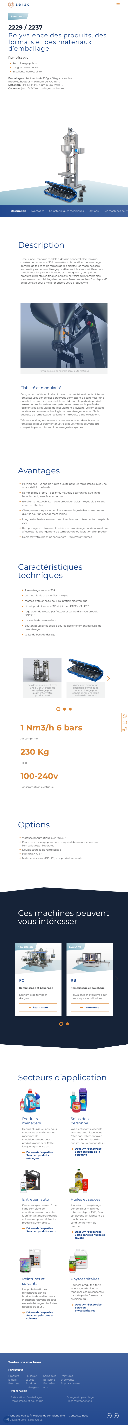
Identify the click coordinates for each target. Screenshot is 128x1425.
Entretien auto (49, 1385)
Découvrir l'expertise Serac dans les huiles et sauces (90, 1234)
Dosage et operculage (80, 1397)
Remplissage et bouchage (27, 1400)
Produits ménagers (32, 1385)
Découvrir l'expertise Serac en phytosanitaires (88, 1307)
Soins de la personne (49, 1377)
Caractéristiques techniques (66, 210)
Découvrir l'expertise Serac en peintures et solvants (40, 1315)
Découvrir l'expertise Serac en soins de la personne (88, 1151)
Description (18, 210)
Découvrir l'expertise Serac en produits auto (41, 1230)
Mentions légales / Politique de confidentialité (36, 1415)
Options (93, 210)
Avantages (37, 210)
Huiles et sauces (31, 1377)
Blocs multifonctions (79, 1400)
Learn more (40, 1007)
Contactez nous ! (79, 1415)
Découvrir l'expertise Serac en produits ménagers (39, 1155)
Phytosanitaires (68, 1383)
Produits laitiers (13, 1377)
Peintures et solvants (67, 1377)
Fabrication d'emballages (26, 1397)
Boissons (13, 1383)
